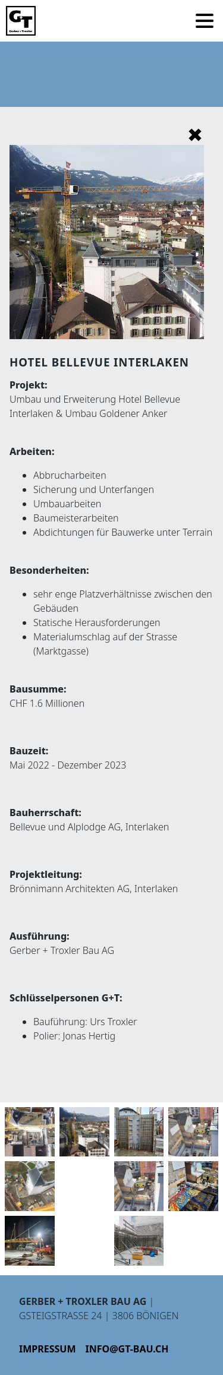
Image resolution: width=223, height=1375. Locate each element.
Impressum (47, 1348)
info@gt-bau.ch (127, 1348)
